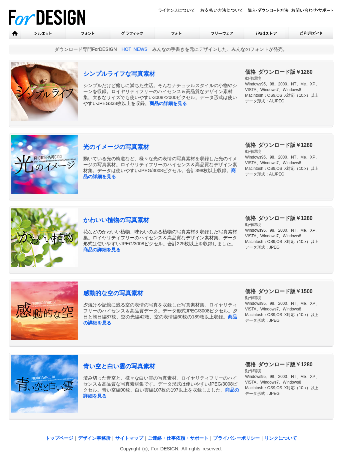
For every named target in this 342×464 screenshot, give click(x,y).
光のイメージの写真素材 (116, 147)
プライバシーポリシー (236, 438)
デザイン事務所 (94, 438)
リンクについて (280, 438)
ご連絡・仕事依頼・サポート (178, 438)
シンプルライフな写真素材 (119, 73)
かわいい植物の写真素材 (116, 220)
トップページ (59, 438)
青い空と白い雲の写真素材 (119, 366)
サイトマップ (129, 438)
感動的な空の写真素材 (113, 293)
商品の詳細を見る (168, 103)
